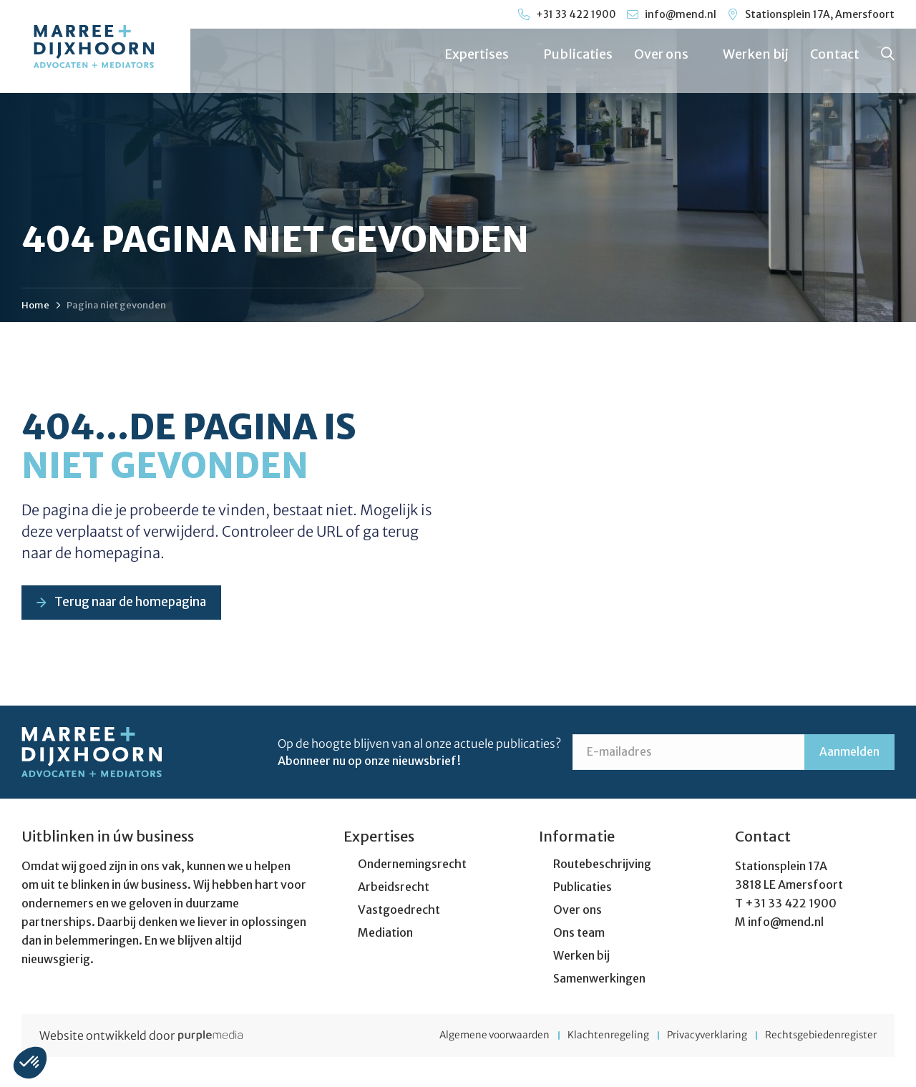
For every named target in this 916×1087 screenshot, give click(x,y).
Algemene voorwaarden (463, 1036)
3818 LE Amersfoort (789, 886)
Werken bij (755, 54)
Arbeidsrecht (393, 888)
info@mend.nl (786, 923)
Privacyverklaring (694, 1036)
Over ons (667, 54)
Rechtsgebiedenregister (819, 1036)
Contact (834, 54)
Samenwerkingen (599, 979)
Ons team (579, 933)
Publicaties (577, 54)
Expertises (482, 54)
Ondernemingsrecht (412, 865)
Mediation (385, 933)
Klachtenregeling (586, 1036)
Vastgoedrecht (399, 911)
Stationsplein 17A (781, 867)
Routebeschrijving (602, 865)
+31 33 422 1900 (791, 904)
